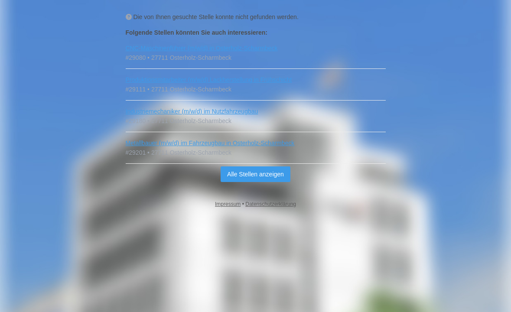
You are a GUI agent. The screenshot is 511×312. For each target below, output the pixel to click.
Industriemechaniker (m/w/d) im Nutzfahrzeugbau (192, 111)
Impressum (228, 204)
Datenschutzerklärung (270, 204)
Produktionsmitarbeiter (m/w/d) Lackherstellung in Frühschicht (209, 79)
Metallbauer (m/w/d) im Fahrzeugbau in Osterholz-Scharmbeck (210, 143)
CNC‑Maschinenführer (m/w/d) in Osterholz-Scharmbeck (202, 48)
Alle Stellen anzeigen (255, 174)
